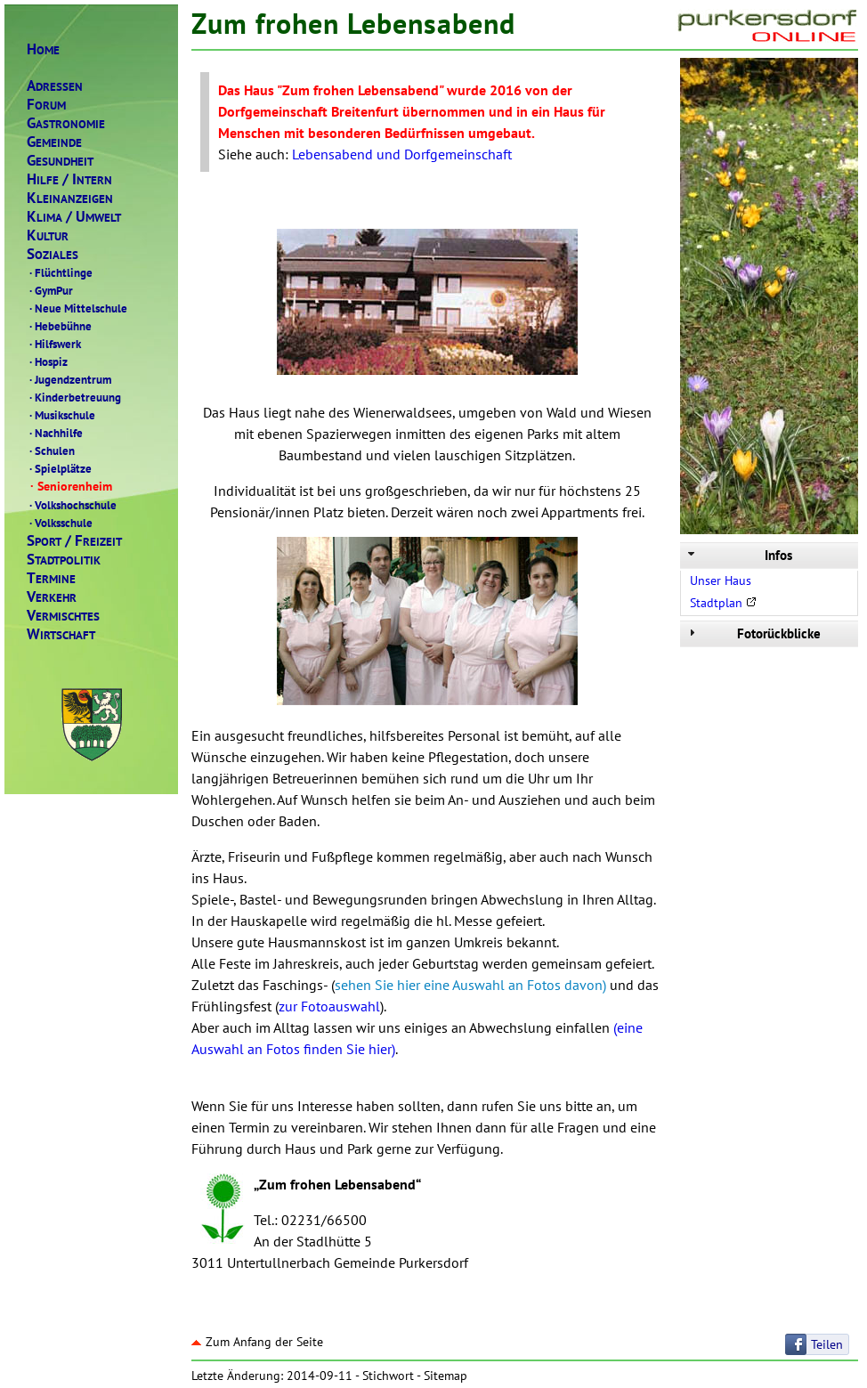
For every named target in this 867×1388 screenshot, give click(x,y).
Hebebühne (59, 326)
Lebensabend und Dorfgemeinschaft (402, 154)
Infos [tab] (738, 555)
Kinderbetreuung (74, 397)
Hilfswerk (54, 344)
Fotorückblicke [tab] (753, 633)
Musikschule (61, 415)
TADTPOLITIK (64, 559)
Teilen (827, 1344)
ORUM (46, 104)
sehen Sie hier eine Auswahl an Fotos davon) (470, 985)
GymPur (50, 290)
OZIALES (52, 254)
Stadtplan (723, 603)
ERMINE (51, 578)
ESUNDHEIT (60, 160)
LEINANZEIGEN (70, 198)
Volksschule (60, 523)
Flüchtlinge (60, 272)
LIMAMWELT (74, 216)
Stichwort (388, 1376)
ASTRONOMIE (66, 123)
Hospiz (47, 361)
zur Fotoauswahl (329, 1006)
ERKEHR (52, 597)
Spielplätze (59, 468)
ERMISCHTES (63, 615)
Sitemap (445, 1376)
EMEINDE (54, 142)
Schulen (51, 450)
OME (43, 49)
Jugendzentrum (69, 379)
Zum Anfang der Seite (257, 1342)
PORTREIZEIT (74, 541)
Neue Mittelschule (77, 308)
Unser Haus (720, 580)
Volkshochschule (72, 505)
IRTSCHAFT (61, 634)
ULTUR (48, 235)
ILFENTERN (69, 179)
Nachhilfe (55, 433)
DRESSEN (55, 86)
